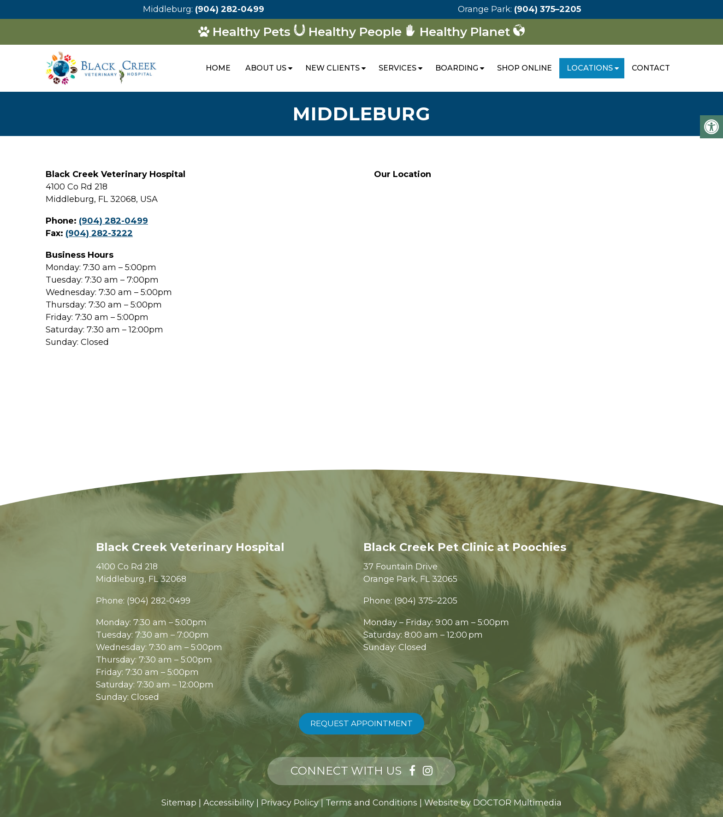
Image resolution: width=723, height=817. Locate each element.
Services (397, 68)
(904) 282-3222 (99, 233)
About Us (265, 68)
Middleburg (167, 9)
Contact (651, 68)
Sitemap (178, 803)
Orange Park (484, 9)
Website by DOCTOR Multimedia (493, 803)
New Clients (332, 68)
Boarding (456, 68)
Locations (590, 68)
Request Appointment (361, 723)
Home (218, 68)
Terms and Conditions (371, 803)
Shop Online (524, 68)
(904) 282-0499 (229, 9)
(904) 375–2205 (547, 9)
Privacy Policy (290, 803)
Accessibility (228, 803)
